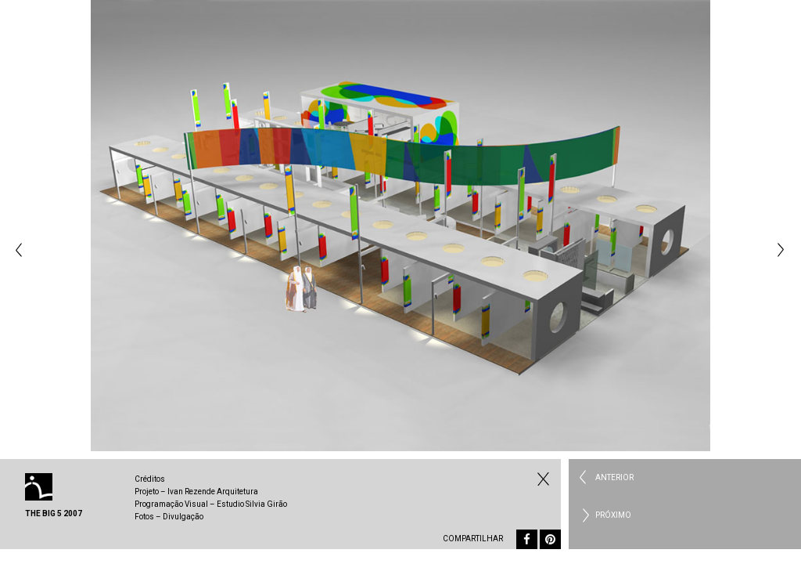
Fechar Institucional (541, 478)
